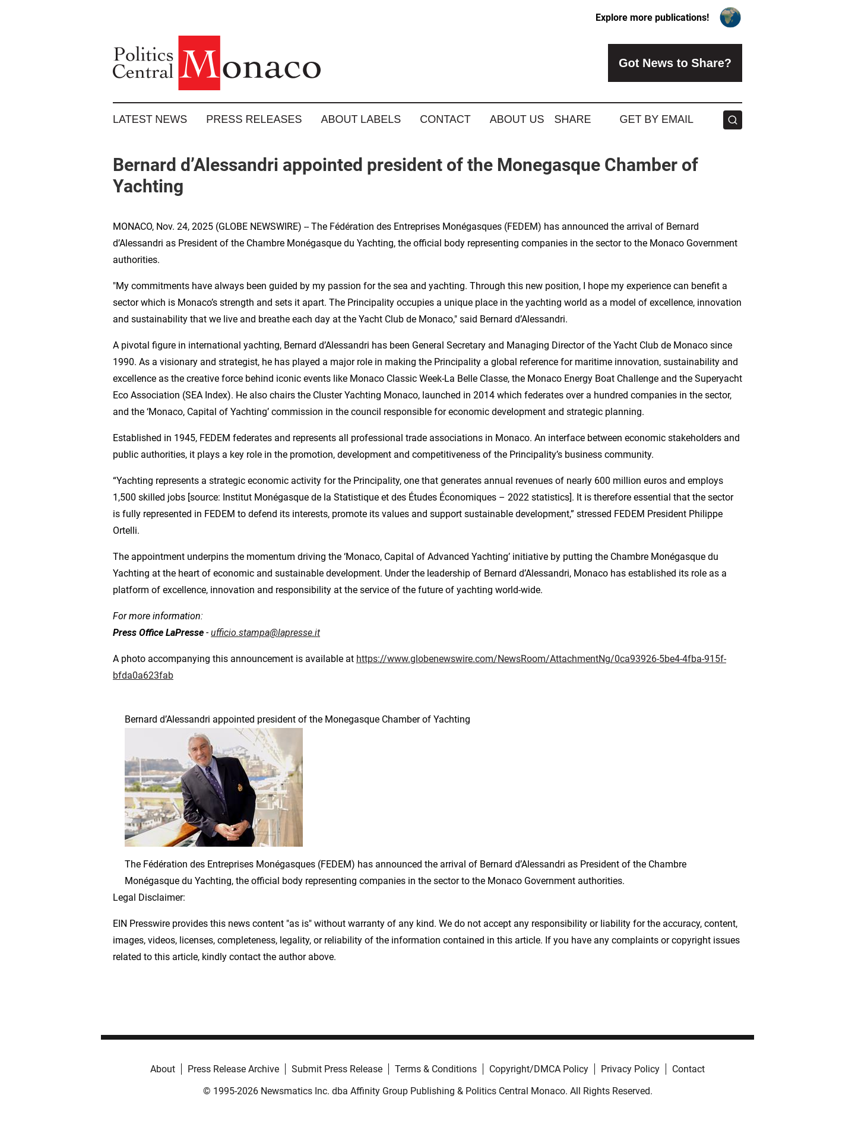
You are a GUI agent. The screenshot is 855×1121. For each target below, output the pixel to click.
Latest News (150, 119)
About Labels (361, 119)
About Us (517, 119)
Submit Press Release (337, 1069)
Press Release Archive (233, 1069)
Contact (445, 119)
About (162, 1069)
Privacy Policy (630, 1069)
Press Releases (254, 119)
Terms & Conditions (436, 1069)
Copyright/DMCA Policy (538, 1069)
